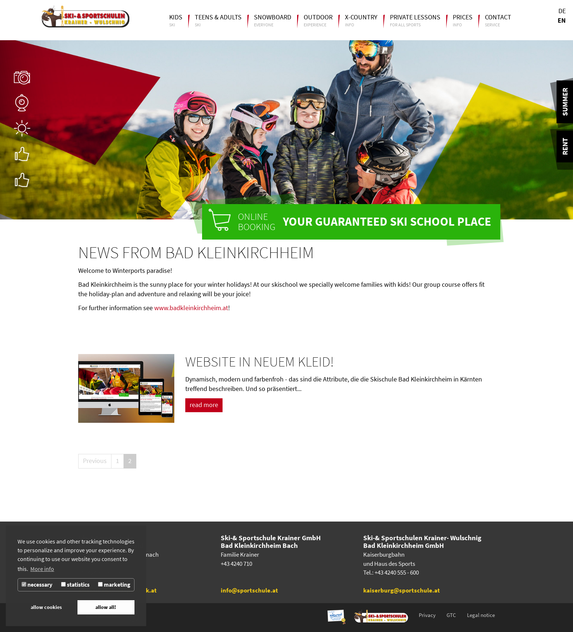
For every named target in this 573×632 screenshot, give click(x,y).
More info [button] (42, 569)
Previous (95, 460)
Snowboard (272, 17)
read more (204, 404)
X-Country (361, 17)
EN (562, 20)
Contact (498, 17)
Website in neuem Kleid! (259, 361)
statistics (75, 584)
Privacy (427, 615)
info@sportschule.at (249, 590)
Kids (175, 17)
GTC (451, 615)
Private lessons (415, 17)
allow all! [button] (105, 607)
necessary (37, 584)
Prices (463, 17)
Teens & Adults (218, 17)
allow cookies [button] (46, 607)
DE (562, 11)
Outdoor (318, 17)
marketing (114, 584)
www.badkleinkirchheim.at (191, 308)
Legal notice (481, 615)
